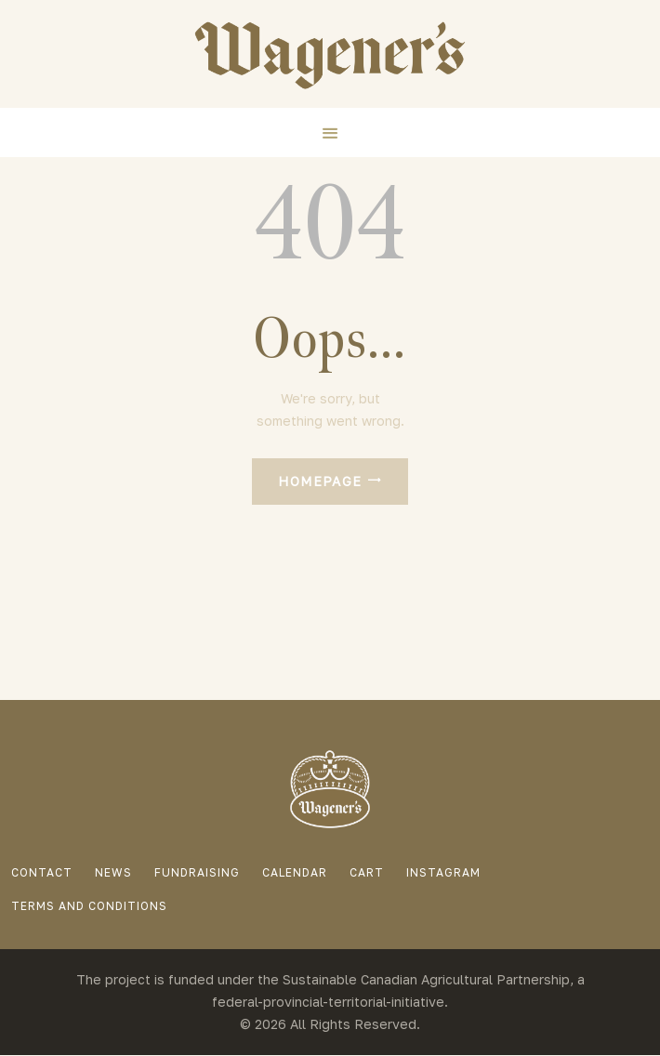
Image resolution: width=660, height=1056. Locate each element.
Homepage (320, 481)
